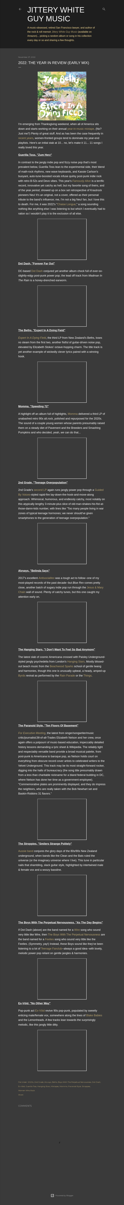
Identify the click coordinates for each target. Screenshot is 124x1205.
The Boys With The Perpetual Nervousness (74, 934)
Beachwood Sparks (61, 666)
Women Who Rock (26, 1090)
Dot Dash (37, 271)
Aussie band (25, 851)
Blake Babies (94, 1015)
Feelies (49, 939)
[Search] (104, 8)
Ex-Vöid (40, 1010)
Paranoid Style (74, 1086)
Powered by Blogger (62, 1195)
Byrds (21, 675)
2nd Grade (38, 1082)
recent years (25, 138)
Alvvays (47, 1082)
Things (87, 675)
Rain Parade (67, 675)
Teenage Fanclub (51, 948)
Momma (73, 413)
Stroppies (86, 1086)
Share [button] (20, 1095)
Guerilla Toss (31, 1086)
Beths (54, 1082)
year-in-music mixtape (80, 128)
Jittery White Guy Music (64, 31)
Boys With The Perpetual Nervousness (74, 1082)
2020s (30, 1082)
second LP (40, 489)
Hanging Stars (76, 661)
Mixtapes (55, 1086)
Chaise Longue (66, 204)
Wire (77, 929)
